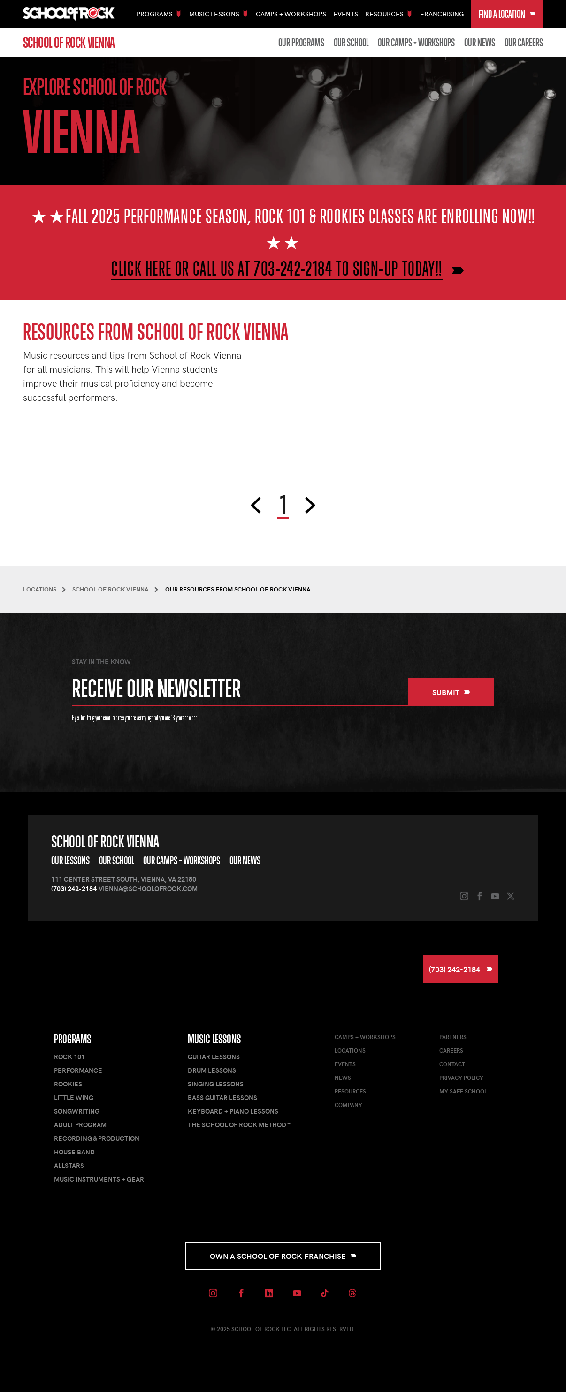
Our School (351, 42)
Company (348, 1104)
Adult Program (80, 1124)
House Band (74, 1151)
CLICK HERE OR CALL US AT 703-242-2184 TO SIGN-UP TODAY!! (277, 268)
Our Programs (301, 42)
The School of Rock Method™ (239, 1124)
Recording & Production (96, 1138)
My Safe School (463, 1091)
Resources (350, 1091)
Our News (479, 42)
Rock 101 (69, 1056)
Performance (78, 1070)
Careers (451, 1050)
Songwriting (76, 1111)
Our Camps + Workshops (416, 42)
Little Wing (73, 1097)
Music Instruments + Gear (99, 1179)
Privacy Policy (461, 1077)
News (343, 1077)
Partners (453, 1036)
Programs (72, 1039)
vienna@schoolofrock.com (148, 888)
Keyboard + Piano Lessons (233, 1111)
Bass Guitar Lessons (222, 1097)
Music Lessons (214, 1039)
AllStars (69, 1165)
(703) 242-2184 (74, 888)
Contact (452, 1064)
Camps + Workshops (291, 13)
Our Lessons (70, 860)
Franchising (442, 13)
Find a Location (507, 14)
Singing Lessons (216, 1083)
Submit (451, 692)
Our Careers (524, 42)
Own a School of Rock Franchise (283, 1256)
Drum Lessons (212, 1070)
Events (345, 13)
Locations (350, 1050)
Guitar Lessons (214, 1056)
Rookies (68, 1083)
